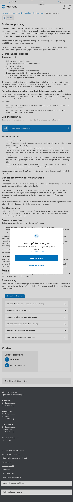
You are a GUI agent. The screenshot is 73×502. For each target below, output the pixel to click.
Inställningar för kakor (36, 265)
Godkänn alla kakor (36, 258)
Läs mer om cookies (36, 251)
